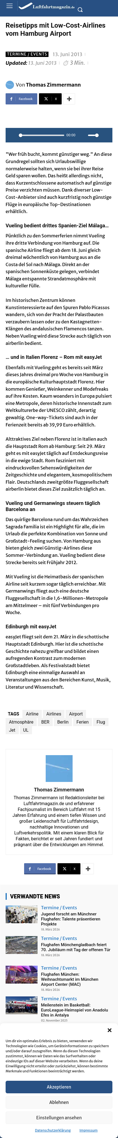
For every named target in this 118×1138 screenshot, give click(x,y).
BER (45, 722)
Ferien (83, 722)
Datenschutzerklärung (53, 1130)
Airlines (53, 714)
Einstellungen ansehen (59, 1117)
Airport (76, 714)
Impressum (89, 1130)
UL (26, 730)
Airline (32, 714)
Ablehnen (59, 1102)
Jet (12, 730)
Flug (100, 722)
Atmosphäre (21, 722)
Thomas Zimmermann (53, 85)
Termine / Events (27, 54)
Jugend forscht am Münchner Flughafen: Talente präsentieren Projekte (70, 919)
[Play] (12, 135)
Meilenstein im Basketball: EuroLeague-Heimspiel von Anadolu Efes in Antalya (74, 1010)
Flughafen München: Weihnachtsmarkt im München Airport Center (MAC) (69, 979)
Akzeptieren (59, 1087)
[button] (109, 1030)
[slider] (41, 135)
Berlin (63, 722)
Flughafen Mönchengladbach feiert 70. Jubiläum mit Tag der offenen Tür (75, 947)
